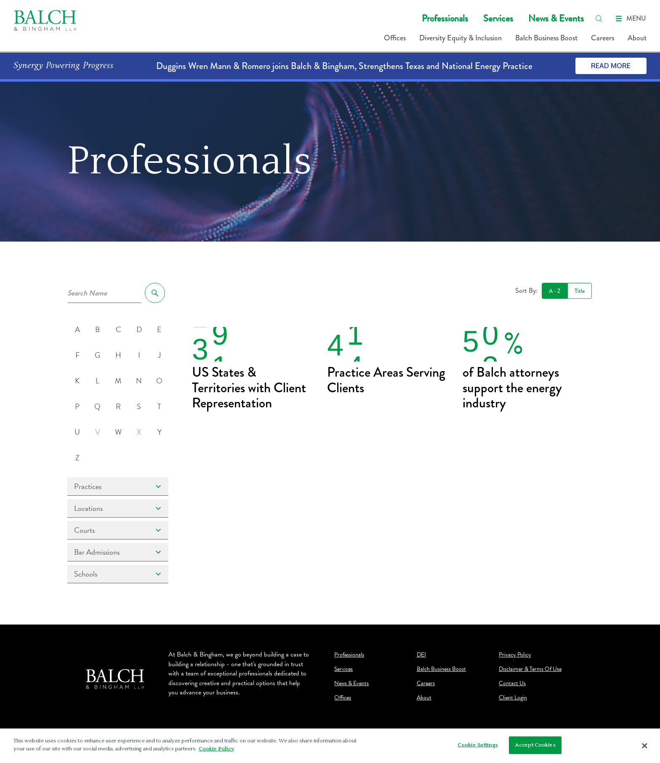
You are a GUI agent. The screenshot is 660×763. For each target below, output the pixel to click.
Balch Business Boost (546, 37)
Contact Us (512, 683)
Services (498, 18)
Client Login (513, 698)
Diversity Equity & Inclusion (460, 37)
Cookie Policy (216, 750)
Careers (602, 37)
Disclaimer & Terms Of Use (530, 669)
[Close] (644, 747)
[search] (599, 18)
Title (580, 291)
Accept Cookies (535, 746)
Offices (395, 37)
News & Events (556, 18)
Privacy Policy (515, 655)
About (637, 37)
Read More (611, 65)
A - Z (554, 291)
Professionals (445, 18)
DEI (421, 655)
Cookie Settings (478, 746)
